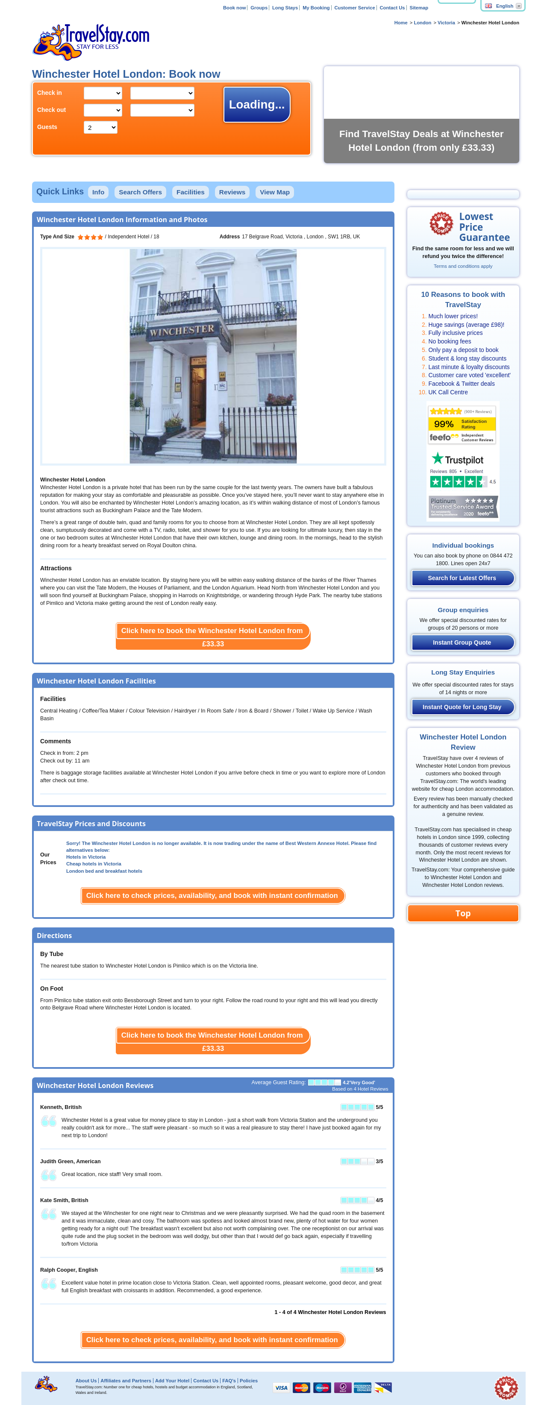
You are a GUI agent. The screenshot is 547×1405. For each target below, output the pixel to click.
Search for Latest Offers (462, 578)
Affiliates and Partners (125, 1380)
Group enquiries (463, 609)
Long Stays (285, 7)
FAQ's (229, 1380)
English (499, 6)
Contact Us (392, 7)
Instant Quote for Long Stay (462, 707)
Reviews (232, 192)
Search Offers (140, 192)
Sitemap (418, 7)
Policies (249, 1380)
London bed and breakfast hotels (104, 871)
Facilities (190, 192)
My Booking (316, 7)
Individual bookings (463, 545)
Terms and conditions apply (463, 266)
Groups (259, 7)
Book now (234, 7)
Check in (49, 92)
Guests (47, 126)
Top (463, 913)
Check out (51, 109)
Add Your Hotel (172, 1380)
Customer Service (354, 7)
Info (98, 192)
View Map (275, 192)
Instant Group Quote (462, 642)
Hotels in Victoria (86, 856)
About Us (86, 1380)
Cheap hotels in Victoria (93, 863)
